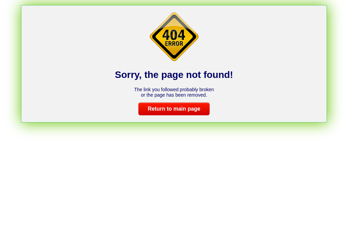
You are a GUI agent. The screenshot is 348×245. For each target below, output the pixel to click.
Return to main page (174, 109)
